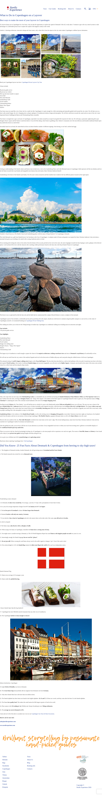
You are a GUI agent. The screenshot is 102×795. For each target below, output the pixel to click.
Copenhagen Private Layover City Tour (32, 82)
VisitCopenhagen (28, 441)
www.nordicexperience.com (7, 725)
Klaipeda (5, 787)
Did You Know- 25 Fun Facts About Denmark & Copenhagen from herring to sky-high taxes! (48, 445)
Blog (28, 763)
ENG (94, 9)
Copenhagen (6, 769)
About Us (71, 9)
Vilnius (4, 775)
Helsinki (4, 760)
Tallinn (4, 756)
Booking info (31, 766)
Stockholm (5, 766)
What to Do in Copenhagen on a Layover (21, 15)
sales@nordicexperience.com (8, 721)
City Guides (52, 9)
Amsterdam (5, 778)
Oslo (3, 772)
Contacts (78, 9)
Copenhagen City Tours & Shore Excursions (43, 714)
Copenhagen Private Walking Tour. (35, 320)
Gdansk (4, 784)
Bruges (4, 781)
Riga (3, 763)
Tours (45, 9)
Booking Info (62, 9)
